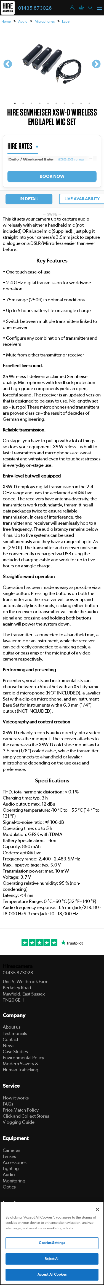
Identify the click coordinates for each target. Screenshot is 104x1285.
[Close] (97, 1209)
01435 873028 (35, 8)
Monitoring (14, 1181)
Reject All (52, 1259)
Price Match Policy (21, 1110)
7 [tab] (64, 103)
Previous (8, 64)
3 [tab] (31, 103)
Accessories (14, 1162)
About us (11, 1027)
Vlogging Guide (18, 1122)
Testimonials (15, 1033)
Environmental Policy (23, 1057)
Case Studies (15, 1051)
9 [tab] (81, 103)
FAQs (8, 1104)
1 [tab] (15, 103)
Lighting (11, 1168)
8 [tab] (73, 103)
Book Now (52, 176)
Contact (10, 1039)
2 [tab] (23, 103)
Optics (9, 1187)
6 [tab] (56, 103)
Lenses (9, 1156)
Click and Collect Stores (26, 1116)
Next (96, 64)
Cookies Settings (52, 1243)
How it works (16, 1098)
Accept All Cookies (52, 1274)
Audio (22, 21)
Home (6, 21)
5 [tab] (48, 103)
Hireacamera (18, 966)
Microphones (45, 21)
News (8, 1045)
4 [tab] (39, 103)
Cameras (11, 1150)
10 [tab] (89, 103)
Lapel (66, 21)
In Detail (29, 199)
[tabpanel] (52, 64)
